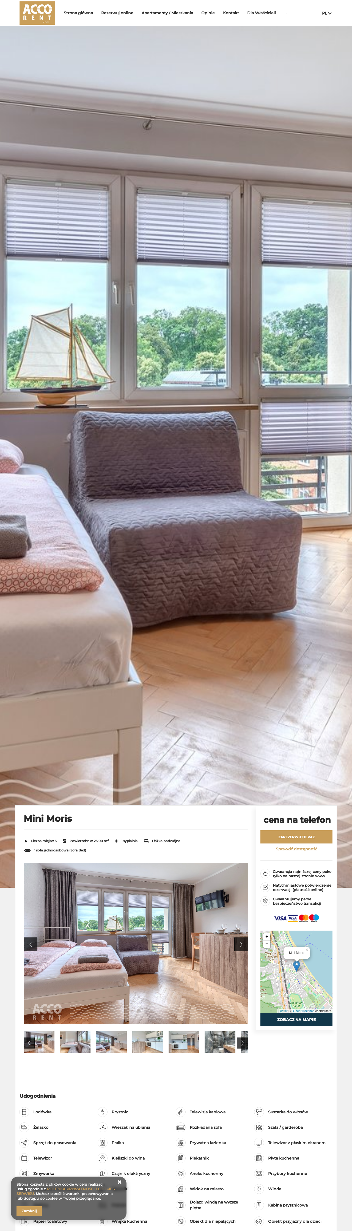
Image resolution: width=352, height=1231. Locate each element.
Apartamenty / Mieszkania (167, 12)
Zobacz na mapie (296, 1019)
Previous (30, 944)
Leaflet (283, 1011)
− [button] (266, 944)
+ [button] (266, 937)
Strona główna (78, 12)
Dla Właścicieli (261, 12)
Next (241, 944)
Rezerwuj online (117, 12)
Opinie (208, 12)
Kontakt (231, 12)
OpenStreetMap (304, 1011)
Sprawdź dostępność (296, 849)
